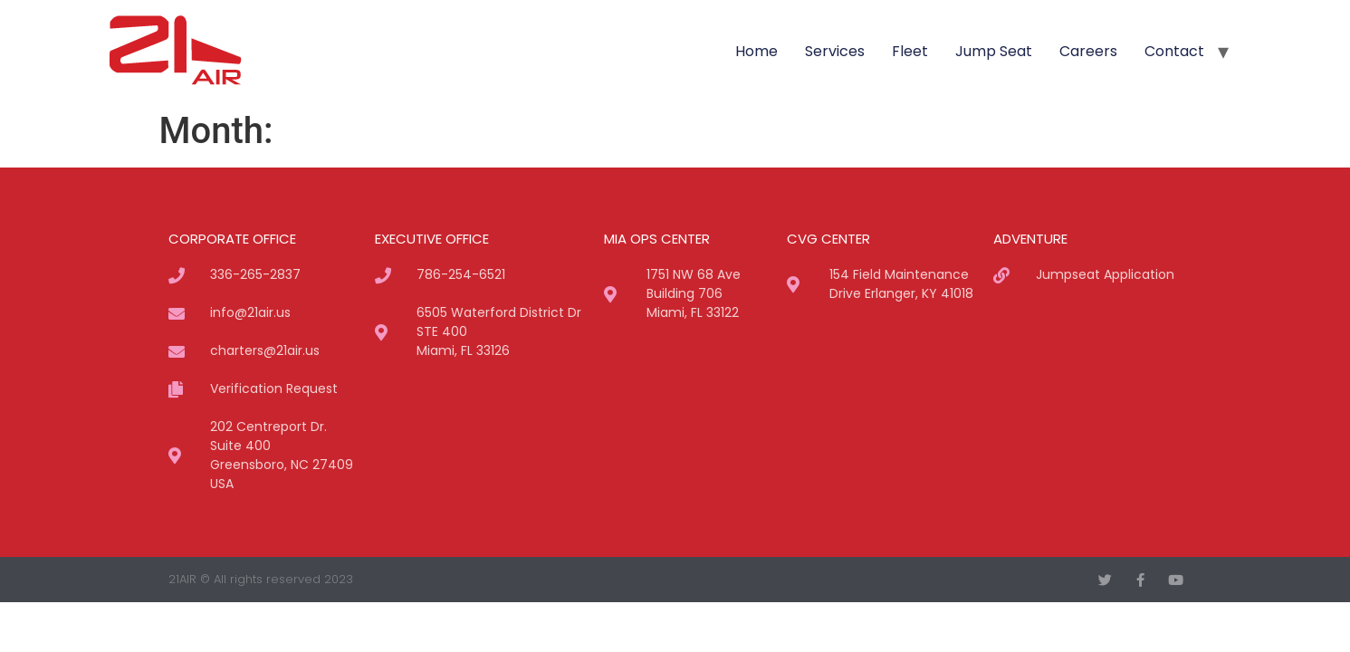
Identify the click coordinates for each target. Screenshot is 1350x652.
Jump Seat (993, 51)
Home (756, 51)
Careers (1088, 51)
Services (835, 51)
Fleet (910, 51)
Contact (1174, 51)
